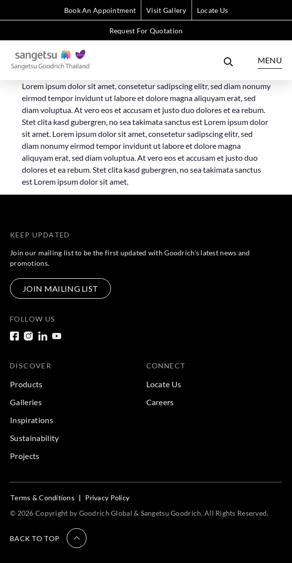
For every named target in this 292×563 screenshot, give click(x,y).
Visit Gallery (166, 10)
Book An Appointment (100, 10)
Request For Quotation (146, 30)
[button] (48, 538)
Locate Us (212, 10)
